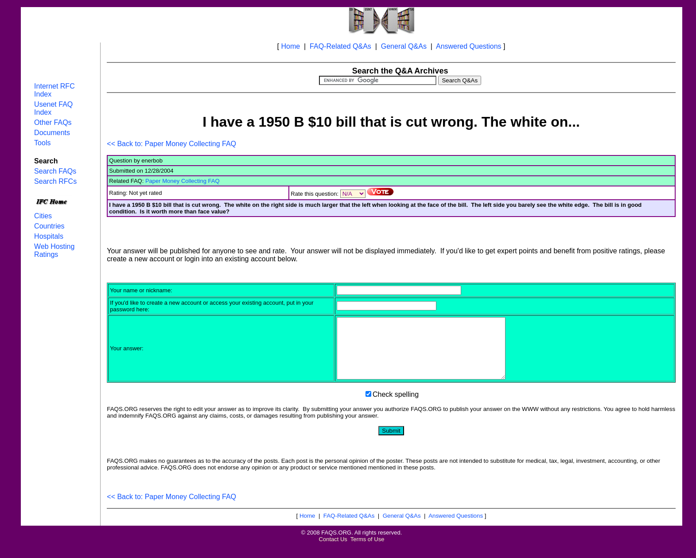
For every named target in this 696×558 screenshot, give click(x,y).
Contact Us (333, 551)
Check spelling (396, 406)
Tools (42, 143)
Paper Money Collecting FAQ (182, 181)
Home (290, 46)
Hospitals (48, 236)
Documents (52, 132)
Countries (49, 226)
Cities (43, 216)
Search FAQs (55, 171)
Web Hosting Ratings (54, 250)
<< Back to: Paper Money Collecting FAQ (171, 143)
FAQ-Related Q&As (340, 46)
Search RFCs (55, 181)
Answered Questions (469, 46)
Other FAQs (52, 122)
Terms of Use (367, 551)
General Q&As (404, 46)
